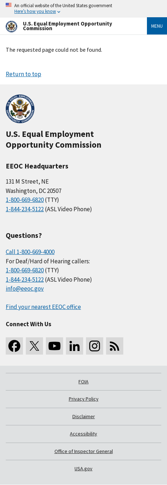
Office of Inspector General (83, 451)
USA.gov (83, 468)
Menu (157, 26)
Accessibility (83, 433)
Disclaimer (83, 416)
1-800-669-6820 (25, 200)
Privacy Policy (84, 399)
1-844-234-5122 (25, 209)
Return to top (23, 74)
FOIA (83, 381)
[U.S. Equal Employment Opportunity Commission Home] (68, 26)
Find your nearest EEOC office (43, 307)
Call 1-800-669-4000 (30, 252)
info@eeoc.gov (25, 288)
